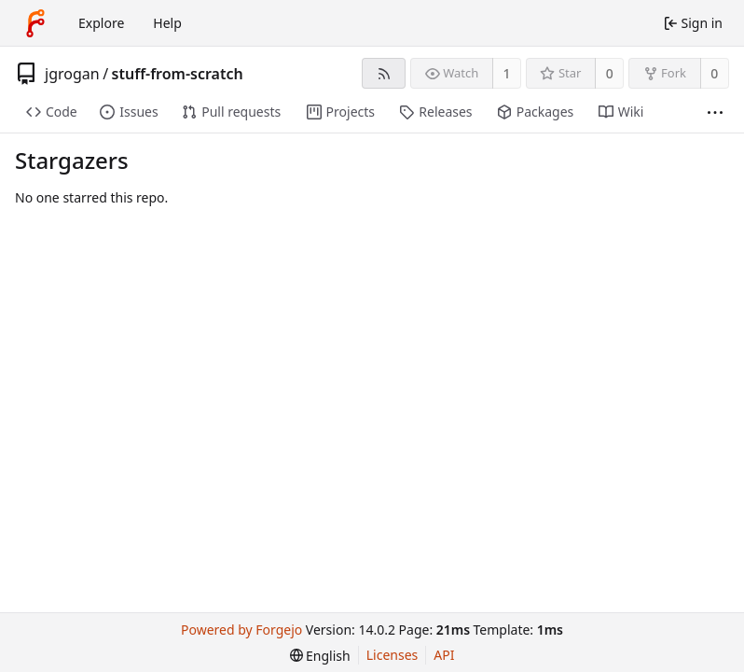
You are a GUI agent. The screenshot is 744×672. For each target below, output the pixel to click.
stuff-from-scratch (177, 73)
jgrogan (72, 73)
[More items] (715, 112)
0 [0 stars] (609, 73)
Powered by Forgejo (241, 629)
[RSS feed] (384, 73)
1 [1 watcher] (507, 73)
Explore (101, 23)
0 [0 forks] (714, 73)
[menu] (320, 656)
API (444, 655)
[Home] (35, 23)
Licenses (392, 655)
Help (167, 23)
